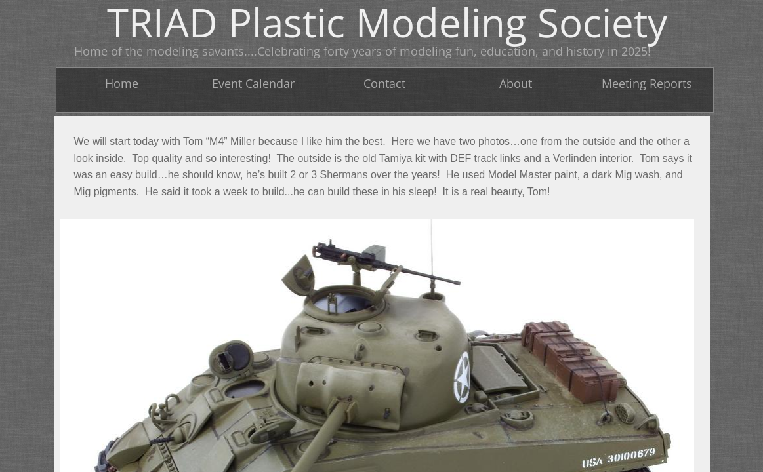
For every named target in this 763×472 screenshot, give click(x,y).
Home (121, 83)
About (515, 83)
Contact (384, 83)
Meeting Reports (647, 83)
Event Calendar (253, 83)
